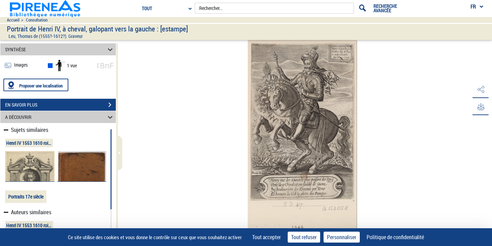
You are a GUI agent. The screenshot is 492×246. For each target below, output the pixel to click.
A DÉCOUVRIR (60, 117)
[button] (480, 90)
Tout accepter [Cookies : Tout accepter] (266, 237)
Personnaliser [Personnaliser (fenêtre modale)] (341, 237)
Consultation (36, 20)
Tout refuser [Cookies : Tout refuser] (304, 237)
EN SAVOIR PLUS (60, 105)
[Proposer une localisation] (35, 85)
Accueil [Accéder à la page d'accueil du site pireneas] (13, 20)
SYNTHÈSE (60, 49)
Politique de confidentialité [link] (395, 237)
